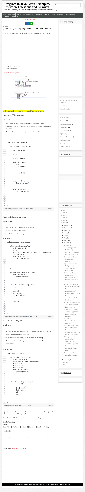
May (65, 238)
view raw (50, 208)
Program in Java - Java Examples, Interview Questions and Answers (27, 5)
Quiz (61, 143)
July (65, 233)
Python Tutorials (65, 146)
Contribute (15, 17)
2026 (64, 210)
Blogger (67, 484)
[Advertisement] (28, 49)
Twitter (23, 427)
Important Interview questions (11, 72)
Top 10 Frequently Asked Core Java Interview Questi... (71, 328)
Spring (18, 14)
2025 (64, 213)
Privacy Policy (70, 14)
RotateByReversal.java (10, 405)
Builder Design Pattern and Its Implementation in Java (71, 355)
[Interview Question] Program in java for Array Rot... (72, 293)
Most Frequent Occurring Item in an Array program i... (72, 286)
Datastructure (28, 14)
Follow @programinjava (31, 19)
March (66, 243)
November (67, 225)
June (65, 235)
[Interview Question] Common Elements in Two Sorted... (71, 280)
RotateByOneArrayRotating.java (13, 316)
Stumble (39, 427)
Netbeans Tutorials (65, 137)
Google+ (30, 427)
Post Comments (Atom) (19, 448)
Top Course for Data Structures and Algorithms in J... (70, 259)
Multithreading (64, 140)
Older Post (50, 438)
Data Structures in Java (67, 106)
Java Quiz (60, 14)
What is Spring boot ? (70, 307)
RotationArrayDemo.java (11, 208)
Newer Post (8, 438)
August (66, 230)
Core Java (11, 14)
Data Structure (64, 130)
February (67, 245)
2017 (64, 362)
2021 (64, 215)
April (66, 240)
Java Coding (63, 127)
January (66, 359)
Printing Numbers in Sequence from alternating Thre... (70, 339)
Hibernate (38, 14)
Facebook (14, 427)
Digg (46, 427)
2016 (64, 364)
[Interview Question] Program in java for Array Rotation (27, 28)
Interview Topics (49, 14)
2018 (64, 223)
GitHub (31, 208)
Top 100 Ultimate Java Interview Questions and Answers (71, 321)
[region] (28, 174)
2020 (64, 218)
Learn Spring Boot (65, 109)
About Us (6, 17)
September (67, 228)
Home (4, 14)
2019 (64, 220)
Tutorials (62, 121)
